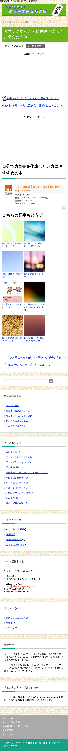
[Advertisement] (34, 75)
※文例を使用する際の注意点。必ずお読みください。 (33, 105)
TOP (16, 22)
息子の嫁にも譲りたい (17, 483)
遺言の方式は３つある (17, 421)
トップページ (12, 405)
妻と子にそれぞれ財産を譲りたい (22, 457)
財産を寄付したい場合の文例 (12, 275)
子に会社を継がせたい (17, 477)
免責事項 (10, 623)
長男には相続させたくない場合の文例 (12, 339)
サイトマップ (11, 734)
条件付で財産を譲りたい (18, 503)
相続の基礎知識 (14, 539)
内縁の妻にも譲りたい (17, 488)
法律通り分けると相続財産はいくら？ (12, 305)
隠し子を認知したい (16, 467)
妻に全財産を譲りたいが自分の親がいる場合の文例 (34, 307)
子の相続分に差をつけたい (19, 462)
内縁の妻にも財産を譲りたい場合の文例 (12, 244)
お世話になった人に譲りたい (20, 493)
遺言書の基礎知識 (15, 545)
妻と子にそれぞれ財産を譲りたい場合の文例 (34, 244)
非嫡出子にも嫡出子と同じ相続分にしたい (27, 472)
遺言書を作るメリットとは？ (20, 416)
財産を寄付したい (15, 498)
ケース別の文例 (35, 46)
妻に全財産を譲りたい (17, 452)
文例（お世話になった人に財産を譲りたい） (30, 98)
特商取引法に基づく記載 (18, 617)
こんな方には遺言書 (16, 426)
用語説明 (10, 534)
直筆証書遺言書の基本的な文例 (34, 275)
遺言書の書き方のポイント (19, 410)
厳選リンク (11, 628)
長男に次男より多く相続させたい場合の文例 (34, 339)
